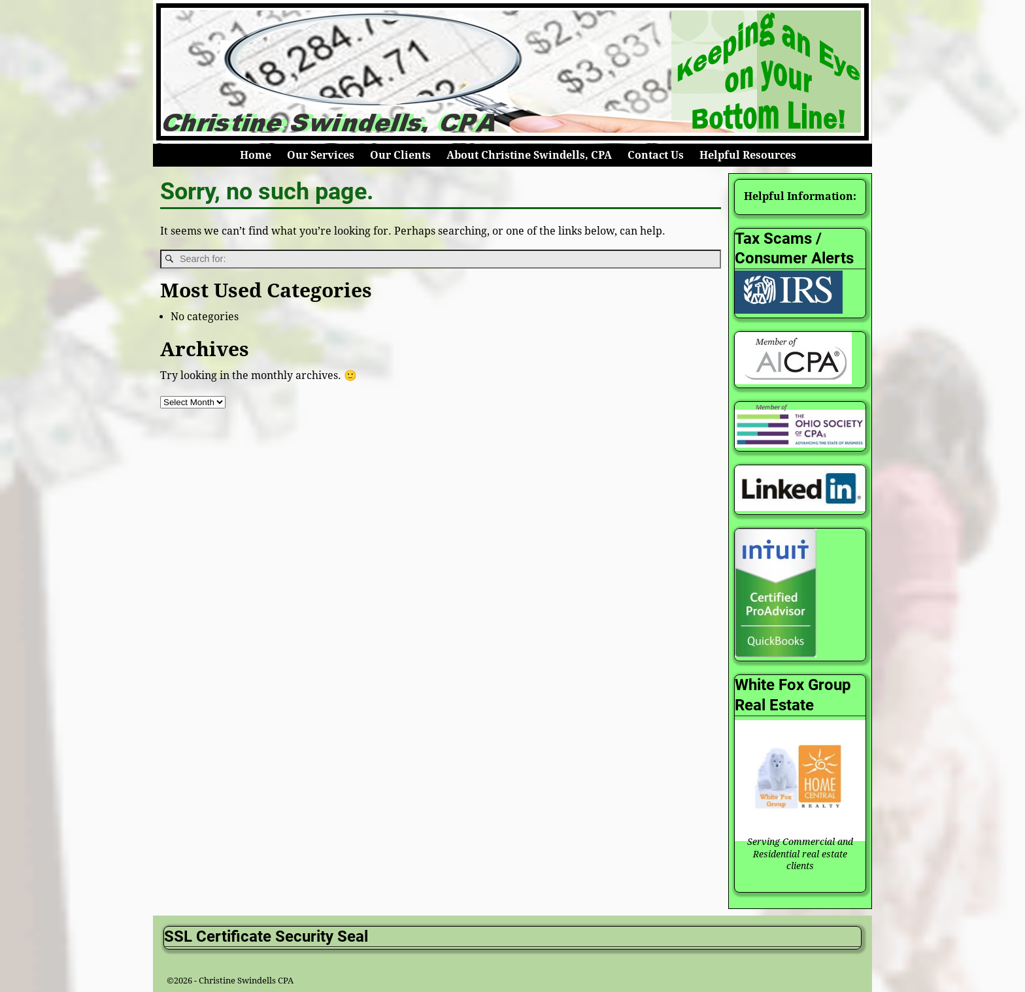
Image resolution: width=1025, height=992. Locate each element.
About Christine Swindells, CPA (529, 155)
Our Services (320, 155)
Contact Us (656, 155)
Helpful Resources (747, 155)
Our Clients (400, 155)
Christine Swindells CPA (246, 980)
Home (255, 155)
